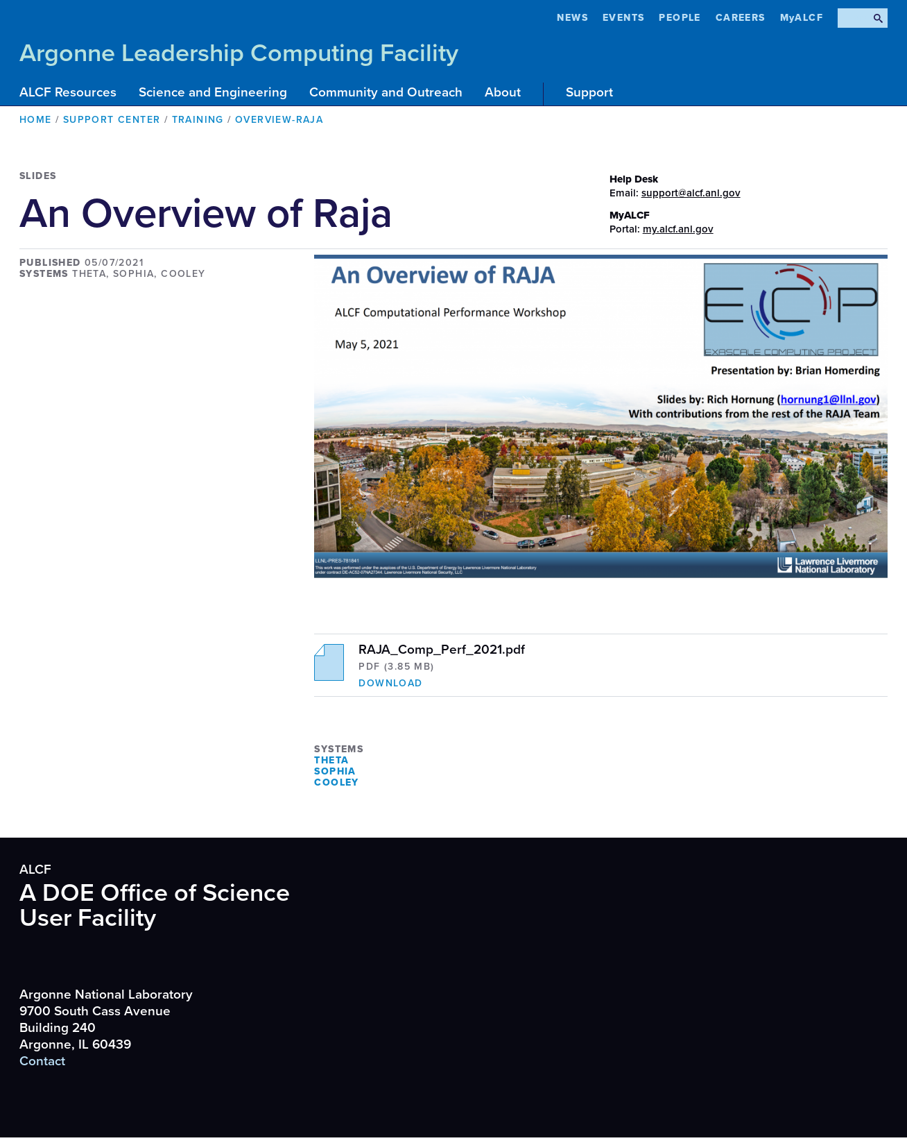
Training (198, 120)
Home (35, 120)
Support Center (112, 120)
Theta (331, 760)
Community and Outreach (386, 92)
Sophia (335, 771)
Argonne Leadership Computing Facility (238, 53)
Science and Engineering (213, 92)
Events (623, 18)
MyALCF (801, 18)
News (572, 18)
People (679, 18)
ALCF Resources (67, 92)
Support (589, 92)
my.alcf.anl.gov (678, 229)
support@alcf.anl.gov (691, 193)
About (503, 92)
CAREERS (741, 18)
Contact (42, 1061)
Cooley (336, 782)
